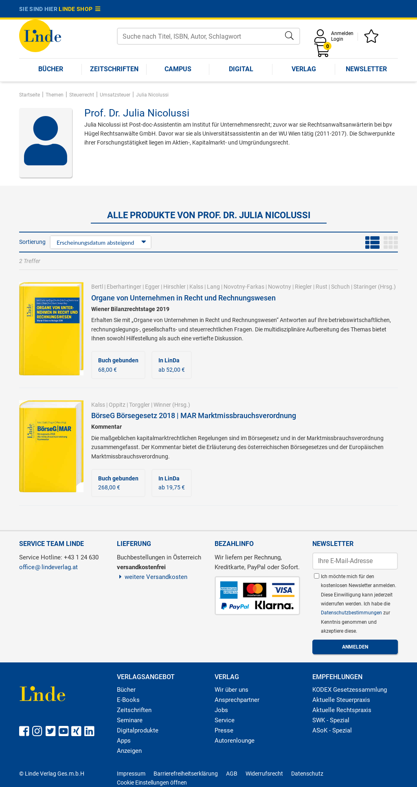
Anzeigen (129, 750)
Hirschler (174, 286)
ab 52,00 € (171, 365)
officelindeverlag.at (48, 567)
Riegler (303, 286)
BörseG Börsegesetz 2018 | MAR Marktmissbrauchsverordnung (193, 415)
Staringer (365, 286)
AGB (231, 773)
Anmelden (342, 33)
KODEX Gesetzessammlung (349, 689)
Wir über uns (231, 689)
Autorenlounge (235, 740)
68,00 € (118, 365)
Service (225, 720)
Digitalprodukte (137, 730)
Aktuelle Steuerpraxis (341, 700)
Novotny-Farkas (244, 286)
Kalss (196, 286)
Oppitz (117, 404)
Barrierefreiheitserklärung (186, 773)
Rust (321, 286)
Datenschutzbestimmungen (352, 613)
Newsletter (366, 69)
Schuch (340, 286)
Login (337, 39)
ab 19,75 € (171, 483)
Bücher (50, 69)
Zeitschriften (114, 69)
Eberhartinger (124, 286)
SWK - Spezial (330, 720)
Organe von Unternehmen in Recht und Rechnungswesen (183, 298)
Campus (178, 69)
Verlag (304, 69)
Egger (152, 286)
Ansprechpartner (237, 700)
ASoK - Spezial (332, 730)
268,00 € (118, 483)
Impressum (131, 773)
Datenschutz (307, 773)
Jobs (221, 710)
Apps (124, 740)
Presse (224, 730)
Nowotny (279, 286)
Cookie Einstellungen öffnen (152, 782)
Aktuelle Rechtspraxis (341, 710)
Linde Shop (79, 9)
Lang (213, 286)
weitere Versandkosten (152, 577)
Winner (162, 404)
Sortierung (32, 242)
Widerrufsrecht (264, 773)
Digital (241, 69)
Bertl (97, 286)
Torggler (139, 404)
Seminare (130, 720)
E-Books (128, 700)
